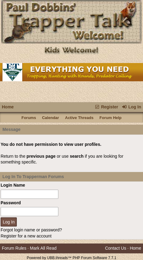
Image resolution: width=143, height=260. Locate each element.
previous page (41, 156)
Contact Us (115, 248)
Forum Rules (14, 248)
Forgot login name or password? (31, 229)
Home (8, 106)
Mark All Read (43, 248)
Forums (28, 117)
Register (106, 106)
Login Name (13, 185)
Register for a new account (26, 236)
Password (11, 202)
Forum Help (111, 117)
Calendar (50, 117)
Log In (131, 106)
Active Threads (79, 117)
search (76, 156)
